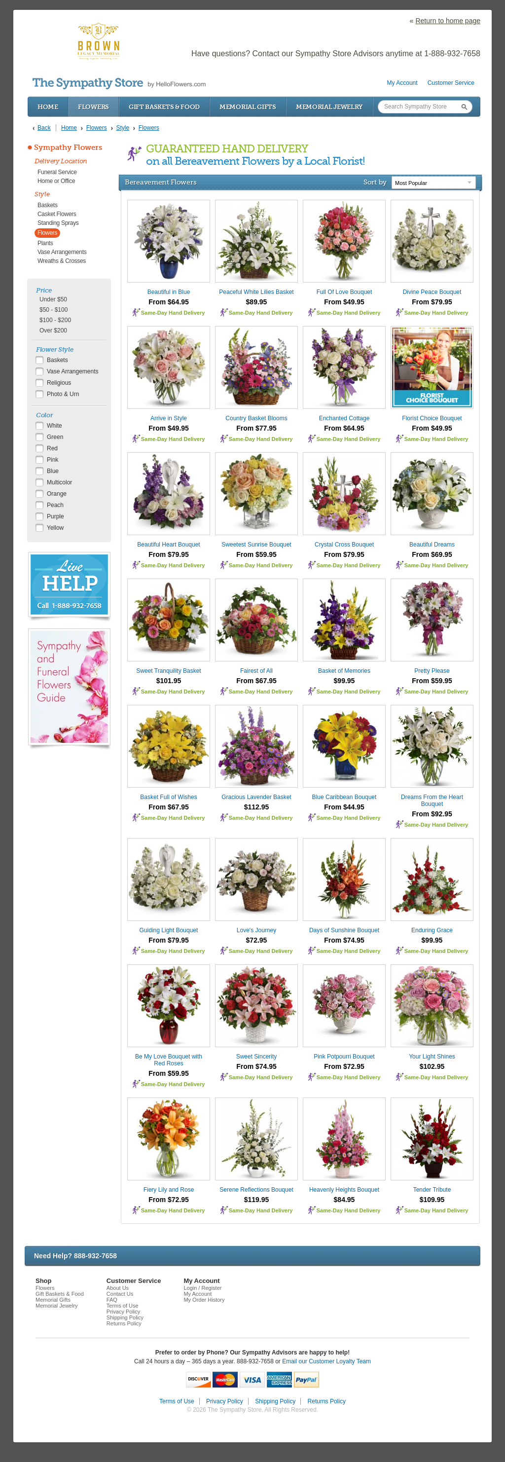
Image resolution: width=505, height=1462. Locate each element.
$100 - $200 (55, 320)
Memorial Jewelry (329, 106)
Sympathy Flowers (68, 147)
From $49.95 (344, 302)
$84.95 (344, 1200)
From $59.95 (256, 554)
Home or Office (56, 181)
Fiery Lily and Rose (169, 1189)
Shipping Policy (125, 1317)
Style (42, 194)
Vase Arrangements (61, 252)
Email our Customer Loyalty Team (326, 1361)
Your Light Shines (432, 1056)
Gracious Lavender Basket (256, 797)
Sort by (375, 182)
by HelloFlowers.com (119, 83)
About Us (118, 1288)
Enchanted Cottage (344, 418)
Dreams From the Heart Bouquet (432, 800)
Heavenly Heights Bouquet (344, 1189)
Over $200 (53, 330)
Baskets (47, 205)
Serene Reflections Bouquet (256, 1189)
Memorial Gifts (247, 106)
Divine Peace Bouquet (432, 292)
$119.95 (256, 1200)
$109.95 (432, 1200)
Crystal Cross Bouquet (344, 544)
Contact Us (120, 1294)
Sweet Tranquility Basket (168, 670)
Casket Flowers (56, 214)
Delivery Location (61, 161)
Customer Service (451, 82)
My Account (402, 82)
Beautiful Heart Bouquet (168, 544)
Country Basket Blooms (256, 418)
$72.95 (256, 940)
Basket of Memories (344, 670)
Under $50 (53, 299)
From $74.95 (344, 940)
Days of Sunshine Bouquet (344, 930)
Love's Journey (256, 930)
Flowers (93, 106)
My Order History (203, 1300)
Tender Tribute (432, 1189)
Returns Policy (124, 1323)
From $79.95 (432, 302)
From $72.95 (344, 1066)
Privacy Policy (123, 1312)
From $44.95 (344, 807)
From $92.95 (432, 814)
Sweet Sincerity (256, 1056)
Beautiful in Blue (168, 292)
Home (47, 106)
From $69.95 (432, 554)
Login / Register (202, 1288)
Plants (45, 243)
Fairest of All (256, 670)
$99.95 (344, 681)
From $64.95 (168, 302)
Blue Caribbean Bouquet (344, 797)
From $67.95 (256, 681)
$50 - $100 (53, 309)
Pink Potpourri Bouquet (344, 1056)
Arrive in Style (168, 418)
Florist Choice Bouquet (432, 418)
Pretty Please (431, 670)
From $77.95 (256, 428)
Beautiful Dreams (432, 544)
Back (44, 127)
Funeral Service (57, 172)
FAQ (112, 1300)
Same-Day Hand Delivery (173, 313)
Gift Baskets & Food (164, 106)
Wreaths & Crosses (61, 260)
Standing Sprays (58, 222)
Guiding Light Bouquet (169, 930)
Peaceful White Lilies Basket (256, 292)
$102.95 (432, 1066)
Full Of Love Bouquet (344, 292)
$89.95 (256, 302)
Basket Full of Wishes (168, 797)
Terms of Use (123, 1306)
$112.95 (256, 807)
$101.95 (168, 681)
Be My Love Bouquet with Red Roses (168, 1060)
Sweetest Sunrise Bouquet (256, 544)
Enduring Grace (432, 930)
